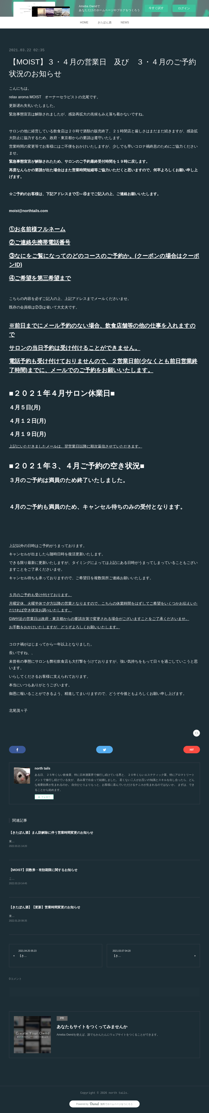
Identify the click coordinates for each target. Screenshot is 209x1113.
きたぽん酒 (104, 22)
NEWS (125, 22)
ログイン (184, 8)
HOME (84, 22)
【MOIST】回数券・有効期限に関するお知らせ (43, 870)
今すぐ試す (156, 8)
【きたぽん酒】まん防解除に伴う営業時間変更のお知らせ (51, 832)
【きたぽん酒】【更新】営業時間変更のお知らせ (44, 908)
